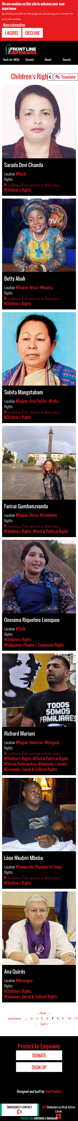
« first (42, 1013)
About (48, 59)
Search (67, 59)
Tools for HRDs (11, 59)
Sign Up (39, 1067)
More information (14, 24)
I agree (11, 33)
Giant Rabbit (53, 1091)
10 (69, 1018)
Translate (68, 77)
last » (44, 1024)
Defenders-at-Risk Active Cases (58, 1109)
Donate (30, 59)
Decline (32, 33)
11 (76, 1018)
